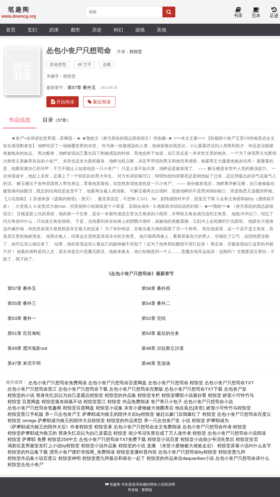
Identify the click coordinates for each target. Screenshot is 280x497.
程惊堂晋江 (94, 401)
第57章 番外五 (81, 87)
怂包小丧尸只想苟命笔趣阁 (34, 407)
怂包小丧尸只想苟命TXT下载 (194, 388)
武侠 (54, 29)
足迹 (274, 12)
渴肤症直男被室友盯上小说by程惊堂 (43, 445)
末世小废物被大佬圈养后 (149, 407)
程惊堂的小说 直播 (137, 445)
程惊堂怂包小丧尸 (25, 464)
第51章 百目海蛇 (24, 333)
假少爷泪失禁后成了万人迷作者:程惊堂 (167, 433)
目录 (56, 120)
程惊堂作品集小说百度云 (32, 458)
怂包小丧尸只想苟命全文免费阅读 (147, 426)
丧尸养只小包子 (166, 401)
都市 (75, 29)
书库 (238, 12)
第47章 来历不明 (24, 363)
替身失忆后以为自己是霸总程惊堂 (69, 395)
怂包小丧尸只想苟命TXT (229, 382)
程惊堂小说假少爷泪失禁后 (207, 439)
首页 (11, 29)
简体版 (133, 490)
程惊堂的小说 (20, 395)
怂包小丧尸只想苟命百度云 (244, 414)
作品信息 (20, 120)
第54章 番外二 (155, 303)
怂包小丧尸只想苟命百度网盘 (117, 382)
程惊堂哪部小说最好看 (184, 395)
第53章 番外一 (21, 318)
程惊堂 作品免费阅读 (128, 401)
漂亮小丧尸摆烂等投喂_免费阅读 (82, 451)
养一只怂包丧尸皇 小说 (167, 420)
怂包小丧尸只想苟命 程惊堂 (175, 382)
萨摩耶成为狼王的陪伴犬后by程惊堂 (118, 414)
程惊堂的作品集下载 (27, 451)
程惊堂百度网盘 (78, 407)
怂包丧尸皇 (235, 388)
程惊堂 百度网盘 (23, 401)
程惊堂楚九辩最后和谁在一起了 (113, 458)
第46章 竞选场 (155, 363)
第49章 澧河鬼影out (27, 348)
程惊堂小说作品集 (99, 445)
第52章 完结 (153, 318)
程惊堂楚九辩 (231, 451)
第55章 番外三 (21, 303)
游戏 (140, 29)
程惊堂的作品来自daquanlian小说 (180, 458)
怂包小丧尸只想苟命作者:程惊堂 (214, 426)
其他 (161, 29)
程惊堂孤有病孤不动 (62, 401)
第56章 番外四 (155, 288)
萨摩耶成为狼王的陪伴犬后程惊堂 (71, 420)
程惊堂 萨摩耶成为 (210, 420)
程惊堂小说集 (109, 407)
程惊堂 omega (21, 420)
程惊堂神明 (69, 458)
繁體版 (146, 490)
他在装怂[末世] (190, 407)
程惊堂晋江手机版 (25, 414)
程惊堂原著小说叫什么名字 (244, 445)
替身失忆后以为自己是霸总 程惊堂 (92, 433)
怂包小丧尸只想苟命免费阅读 (57, 382)
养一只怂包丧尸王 (63, 414)
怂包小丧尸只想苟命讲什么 (242, 458)
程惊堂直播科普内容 (136, 451)
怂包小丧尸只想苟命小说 (208, 401)
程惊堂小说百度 (163, 439)
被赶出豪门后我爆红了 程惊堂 (185, 414)
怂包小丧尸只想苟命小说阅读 (237, 433)
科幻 (118, 29)
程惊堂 (136, 51)
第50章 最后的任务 (160, 333)
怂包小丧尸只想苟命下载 (83, 388)
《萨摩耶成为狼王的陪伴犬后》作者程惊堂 (50, 426)
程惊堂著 (103, 426)
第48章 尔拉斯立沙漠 (162, 348)
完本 (256, 12)
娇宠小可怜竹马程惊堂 (228, 407)
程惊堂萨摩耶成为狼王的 (32, 433)
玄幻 (32, 29)
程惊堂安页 (247, 439)
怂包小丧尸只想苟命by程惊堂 (187, 451)
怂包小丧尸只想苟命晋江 (32, 388)
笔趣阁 (114, 484)
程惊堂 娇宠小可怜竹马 (231, 395)
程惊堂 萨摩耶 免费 (26, 439)
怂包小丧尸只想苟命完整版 (136, 388)
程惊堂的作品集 (120, 395)
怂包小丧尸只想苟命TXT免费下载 (112, 439)
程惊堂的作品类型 (124, 420)
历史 (97, 29)
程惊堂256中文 (63, 439)
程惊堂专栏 (149, 395)
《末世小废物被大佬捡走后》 (186, 445)
